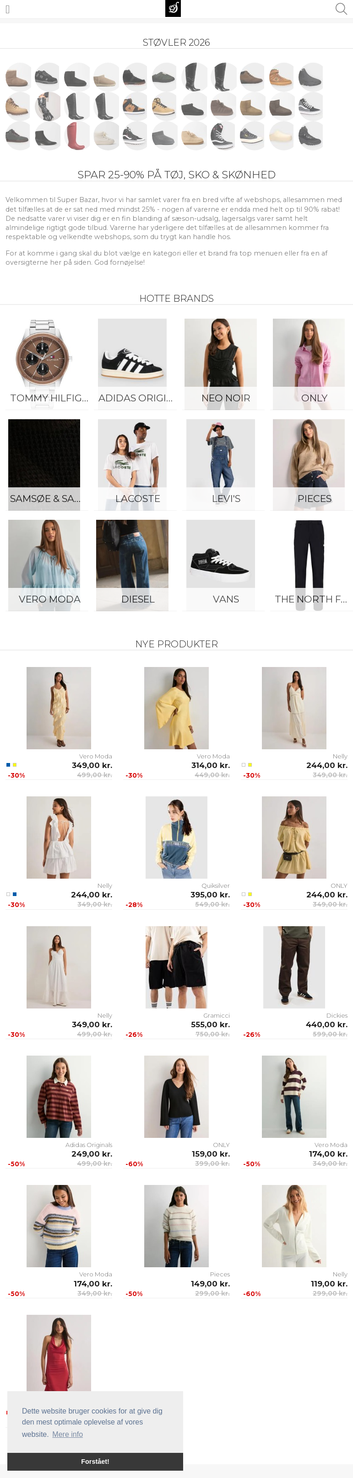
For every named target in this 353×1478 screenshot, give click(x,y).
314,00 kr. (210, 765)
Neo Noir (225, 398)
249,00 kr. (91, 1153)
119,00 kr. (329, 1283)
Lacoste (137, 498)
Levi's (226, 498)
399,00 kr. (212, 1163)
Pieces (220, 1274)
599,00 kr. (330, 1034)
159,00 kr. (211, 1153)
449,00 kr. (212, 775)
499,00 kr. (94, 775)
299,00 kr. (212, 1293)
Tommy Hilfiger (52, 398)
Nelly (340, 756)
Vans (226, 599)
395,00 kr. (210, 894)
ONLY (339, 885)
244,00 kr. (327, 765)
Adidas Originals (140, 398)
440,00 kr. (327, 1024)
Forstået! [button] (95, 1461)
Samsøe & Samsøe (52, 498)
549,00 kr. (212, 904)
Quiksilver (215, 885)
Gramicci (216, 1015)
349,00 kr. (92, 765)
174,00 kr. (328, 1153)
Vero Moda (50, 599)
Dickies (337, 1015)
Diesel (138, 599)
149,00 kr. (210, 1283)
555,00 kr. (210, 1024)
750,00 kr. (213, 1034)
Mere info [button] (67, 1434)
